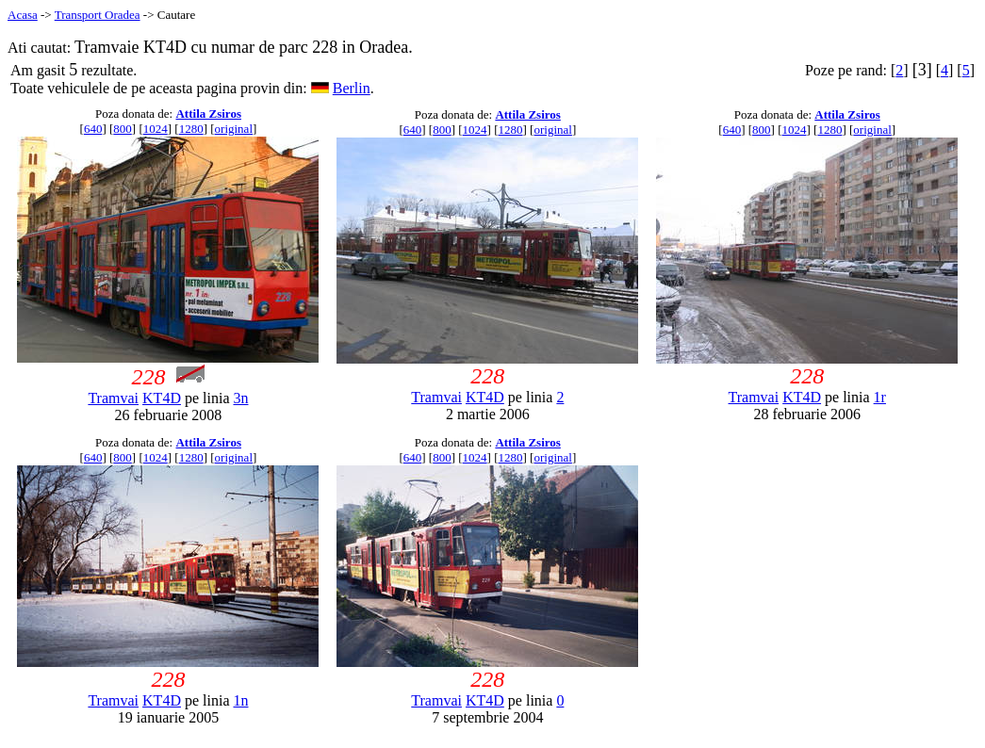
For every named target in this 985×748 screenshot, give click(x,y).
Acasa (23, 15)
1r (880, 397)
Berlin (351, 88)
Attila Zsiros (207, 113)
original (234, 129)
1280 (191, 129)
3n (240, 398)
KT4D (161, 398)
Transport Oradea (97, 15)
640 (93, 129)
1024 (155, 129)
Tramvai (113, 398)
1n (240, 700)
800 (122, 129)
